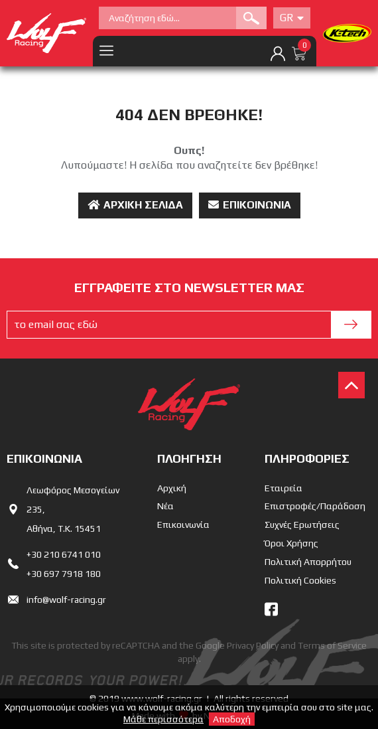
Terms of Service (332, 645)
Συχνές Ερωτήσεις (302, 524)
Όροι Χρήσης (291, 543)
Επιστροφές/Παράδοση (315, 506)
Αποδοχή (232, 719)
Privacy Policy (253, 645)
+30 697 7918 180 (64, 573)
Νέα (165, 506)
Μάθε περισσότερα (163, 719)
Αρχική (171, 488)
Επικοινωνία (249, 205)
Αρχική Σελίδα (135, 205)
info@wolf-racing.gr (66, 599)
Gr (292, 17)
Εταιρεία (283, 488)
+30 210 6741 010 (64, 554)
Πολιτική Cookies (300, 580)
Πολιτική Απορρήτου (308, 561)
